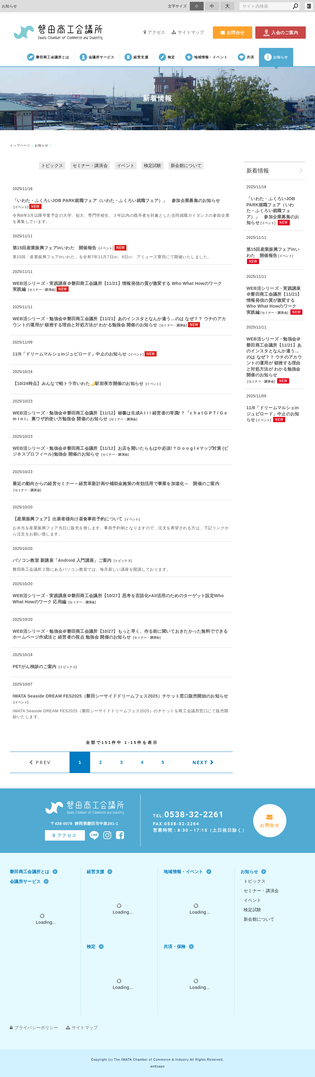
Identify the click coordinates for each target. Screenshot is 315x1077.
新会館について (186, 165)
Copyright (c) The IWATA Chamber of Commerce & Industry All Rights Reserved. (157, 1059)
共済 (246, 57)
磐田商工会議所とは (48, 57)
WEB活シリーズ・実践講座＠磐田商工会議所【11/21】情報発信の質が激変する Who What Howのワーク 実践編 (274, 300)
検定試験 (152, 165)
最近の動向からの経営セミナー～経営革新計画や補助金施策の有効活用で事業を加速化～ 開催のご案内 (116, 483)
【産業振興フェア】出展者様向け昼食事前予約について (68, 518)
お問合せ (233, 32)
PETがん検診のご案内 (35, 666)
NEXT (200, 762)
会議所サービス (97, 57)
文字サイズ (177, 6)
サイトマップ (188, 32)
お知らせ (276, 57)
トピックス (52, 165)
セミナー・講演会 (90, 165)
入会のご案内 (280, 32)
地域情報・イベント (206, 57)
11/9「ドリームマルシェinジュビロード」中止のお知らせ (69, 354)
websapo (157, 1066)
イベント (125, 165)
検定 (167, 57)
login (309, 6)
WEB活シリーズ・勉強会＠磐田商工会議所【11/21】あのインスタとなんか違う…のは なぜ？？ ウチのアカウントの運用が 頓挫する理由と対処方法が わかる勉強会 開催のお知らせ (274, 357)
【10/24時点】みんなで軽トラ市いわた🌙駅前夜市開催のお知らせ (78, 383)
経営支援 (136, 57)
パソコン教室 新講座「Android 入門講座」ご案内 (62, 560)
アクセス (154, 32)
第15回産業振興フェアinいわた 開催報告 (54, 247)
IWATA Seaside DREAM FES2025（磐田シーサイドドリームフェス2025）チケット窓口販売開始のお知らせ (120, 696)
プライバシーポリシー (34, 1027)
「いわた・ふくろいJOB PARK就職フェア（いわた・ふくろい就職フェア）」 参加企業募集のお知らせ (116, 200)
